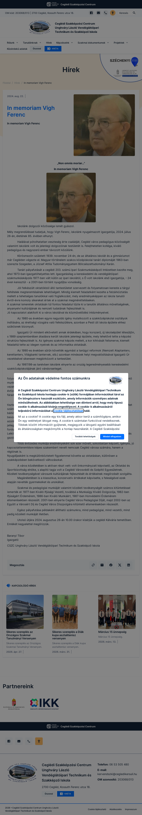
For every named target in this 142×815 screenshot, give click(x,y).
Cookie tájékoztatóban (68, 410)
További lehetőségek (85, 436)
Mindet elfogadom (112, 436)
